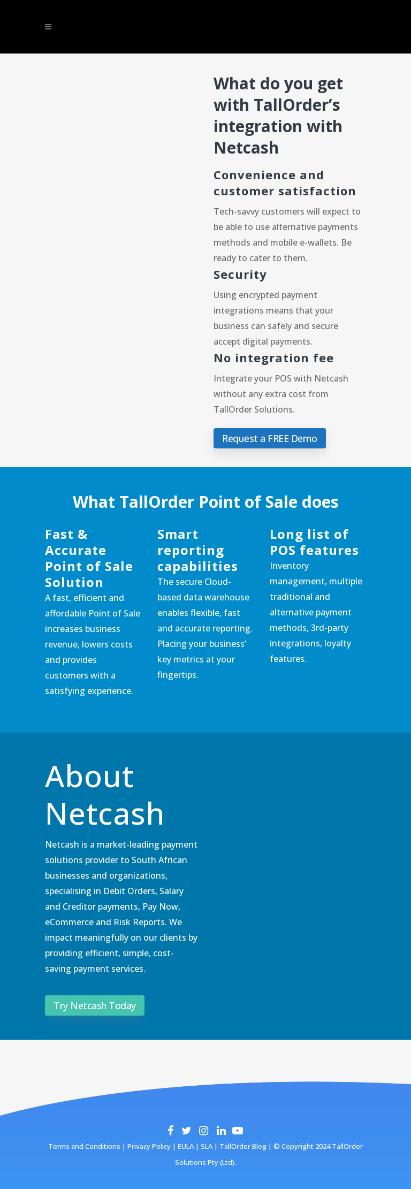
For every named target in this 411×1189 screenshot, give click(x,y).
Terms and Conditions (84, 1146)
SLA (206, 1146)
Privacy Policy (148, 1146)
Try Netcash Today (95, 1005)
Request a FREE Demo (269, 438)
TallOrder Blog (243, 1146)
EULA (185, 1146)
